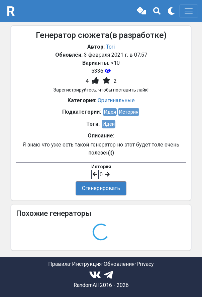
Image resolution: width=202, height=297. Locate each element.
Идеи (108, 124)
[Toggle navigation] (188, 11)
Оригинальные (116, 100)
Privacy (145, 264)
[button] (141, 11)
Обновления (119, 264)
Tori (110, 47)
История (128, 112)
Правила (59, 264)
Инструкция (87, 264)
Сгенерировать (101, 188)
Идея (110, 112)
